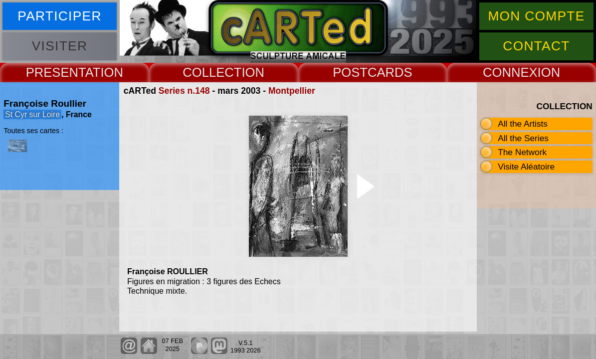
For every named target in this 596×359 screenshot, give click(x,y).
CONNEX (510, 72)
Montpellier (291, 91)
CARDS (390, 72)
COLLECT (212, 72)
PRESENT (55, 72)
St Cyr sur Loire (32, 114)
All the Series (523, 138)
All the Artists (523, 124)
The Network (522, 152)
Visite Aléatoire (526, 167)
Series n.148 (184, 91)
